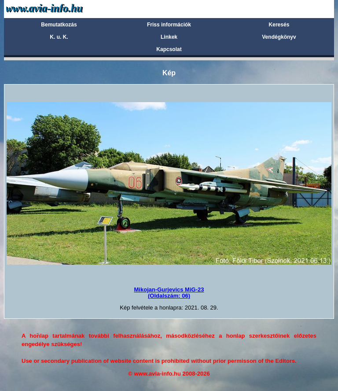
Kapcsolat (168, 49)
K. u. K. (59, 37)
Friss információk (169, 25)
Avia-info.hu (59, 9)
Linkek (169, 37)
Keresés (279, 25)
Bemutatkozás (59, 25)
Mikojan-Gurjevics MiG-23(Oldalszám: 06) (169, 292)
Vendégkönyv (279, 37)
